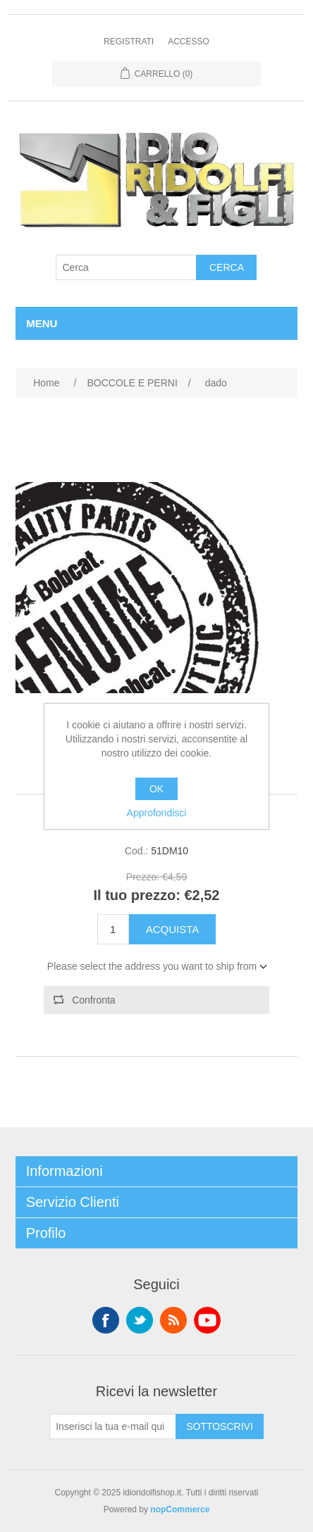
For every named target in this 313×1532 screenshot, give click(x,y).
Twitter (139, 1320)
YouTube (207, 1320)
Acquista (173, 929)
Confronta (93, 1000)
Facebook (105, 1320)
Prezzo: (142, 877)
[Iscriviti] (112, 1426)
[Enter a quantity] (113, 929)
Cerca (226, 267)
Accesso (188, 41)
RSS (173, 1320)
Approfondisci (157, 812)
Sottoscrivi (219, 1426)
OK (156, 789)
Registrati (129, 41)
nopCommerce (179, 1509)
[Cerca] (126, 267)
